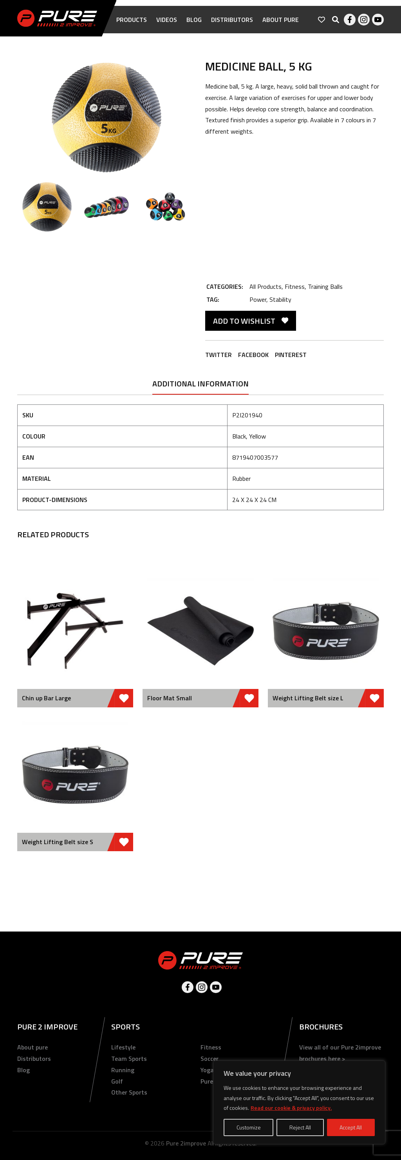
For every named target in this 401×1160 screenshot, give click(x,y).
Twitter (218, 354)
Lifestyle (123, 1047)
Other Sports (129, 1092)
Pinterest (291, 354)
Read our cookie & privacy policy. (291, 1108)
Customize (249, 1127)
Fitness (295, 286)
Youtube (377, 19)
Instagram (363, 19)
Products (131, 19)
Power (257, 299)
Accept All (351, 1127)
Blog (194, 19)
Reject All (300, 1127)
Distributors (232, 19)
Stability (280, 299)
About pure (280, 19)
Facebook (349, 19)
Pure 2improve (186, 1143)
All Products (265, 286)
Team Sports (129, 1058)
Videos (166, 19)
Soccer (209, 1058)
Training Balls (325, 286)
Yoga (207, 1070)
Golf (117, 1081)
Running (122, 1070)
